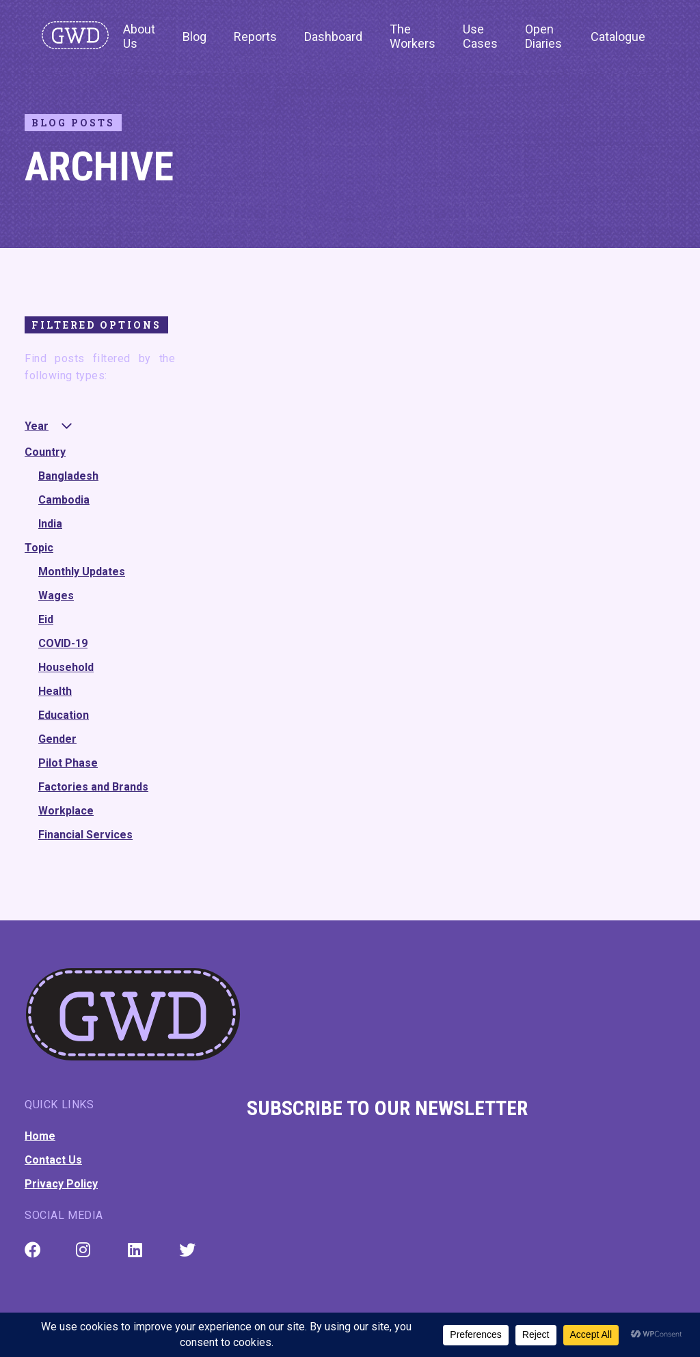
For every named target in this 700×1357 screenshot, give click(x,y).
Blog (194, 36)
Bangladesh (68, 475)
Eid (45, 619)
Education (63, 715)
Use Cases (480, 36)
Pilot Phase (68, 762)
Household (66, 667)
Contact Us (53, 1159)
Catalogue (618, 36)
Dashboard (333, 36)
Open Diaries (543, 36)
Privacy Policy (61, 1183)
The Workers (412, 36)
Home (40, 1135)
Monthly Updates (81, 571)
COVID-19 (63, 643)
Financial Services (85, 834)
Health (55, 691)
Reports (255, 36)
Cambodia (64, 499)
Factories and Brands (93, 786)
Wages (56, 595)
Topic (39, 547)
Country (45, 452)
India (50, 523)
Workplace (66, 810)
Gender (57, 738)
